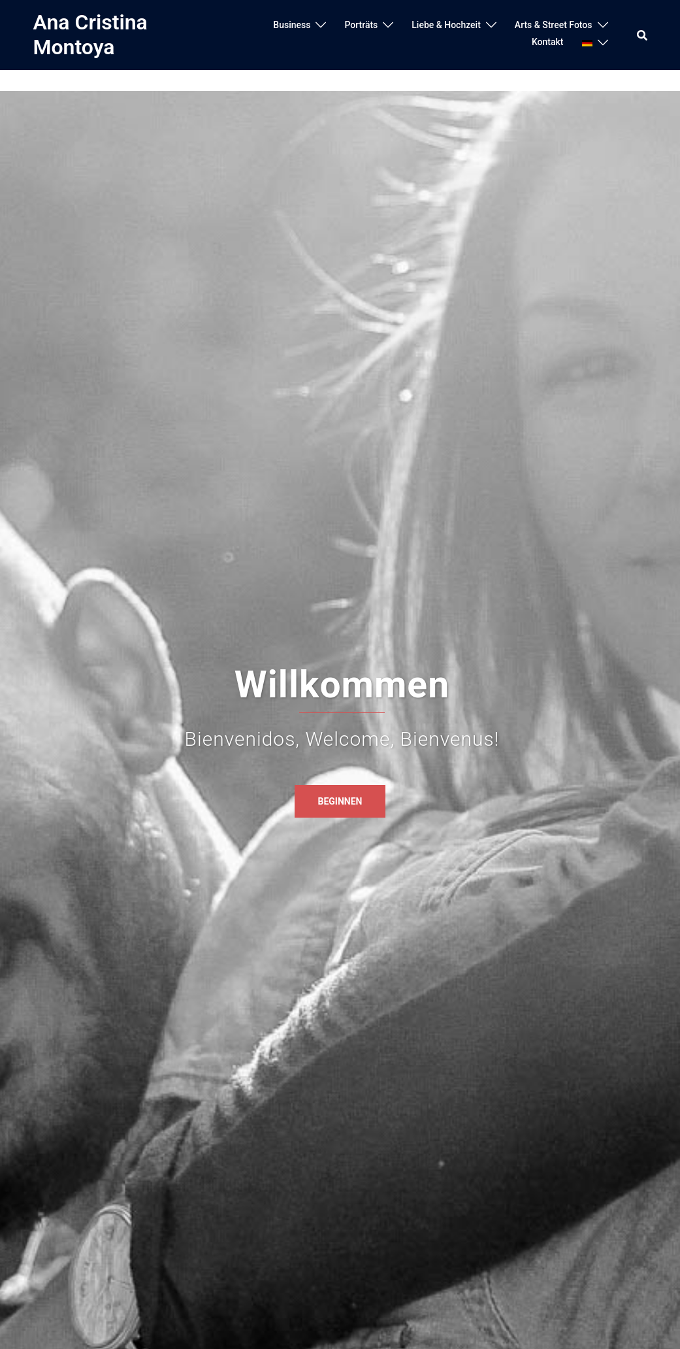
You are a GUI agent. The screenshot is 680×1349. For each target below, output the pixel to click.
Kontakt (548, 42)
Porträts (361, 25)
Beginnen (340, 801)
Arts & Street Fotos (553, 25)
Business (291, 25)
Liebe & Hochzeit (446, 25)
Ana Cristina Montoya (90, 34)
